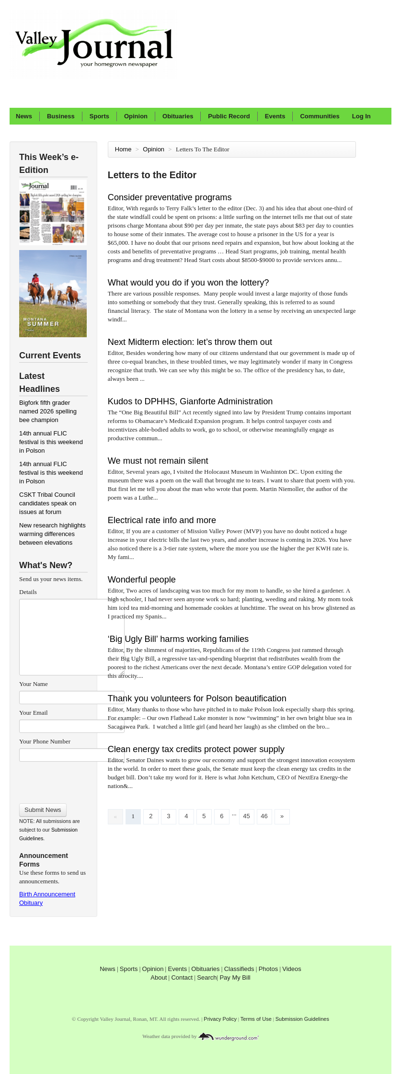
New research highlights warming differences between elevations (52, 534)
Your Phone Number (44, 741)
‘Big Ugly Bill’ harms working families (178, 639)
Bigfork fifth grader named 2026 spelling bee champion (48, 411)
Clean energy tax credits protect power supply (196, 749)
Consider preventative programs (170, 197)
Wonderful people (142, 579)
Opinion (136, 116)
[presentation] (71, 779)
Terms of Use (256, 1019)
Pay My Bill (234, 977)
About (158, 977)
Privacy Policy (220, 1019)
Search (207, 977)
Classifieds (239, 968)
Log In (361, 116)
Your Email (33, 712)
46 (264, 816)
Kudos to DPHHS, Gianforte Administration (191, 401)
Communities (319, 116)
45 (246, 816)
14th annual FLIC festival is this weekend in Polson (51, 442)
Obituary (31, 902)
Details (28, 591)
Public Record (229, 116)
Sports (99, 116)
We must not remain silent (158, 461)
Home (123, 149)
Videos (291, 968)
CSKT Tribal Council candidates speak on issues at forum (47, 503)
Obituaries (177, 116)
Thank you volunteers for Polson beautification (197, 698)
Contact (182, 977)
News (24, 116)
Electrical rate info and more (162, 520)
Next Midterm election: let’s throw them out (190, 342)
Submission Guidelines (302, 1019)
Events (275, 116)
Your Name (33, 683)
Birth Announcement (47, 894)
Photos (268, 968)
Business (61, 116)
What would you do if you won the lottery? (188, 282)
